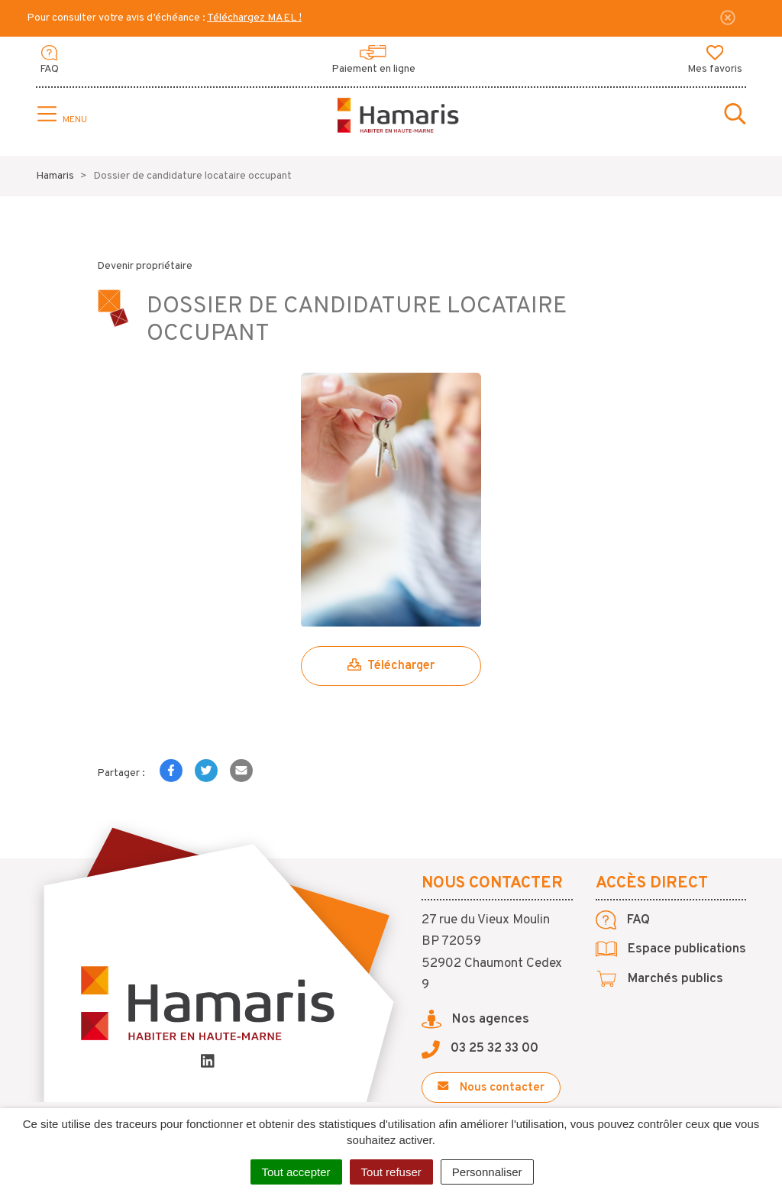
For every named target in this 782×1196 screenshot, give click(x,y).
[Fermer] (727, 17)
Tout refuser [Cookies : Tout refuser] (391, 1171)
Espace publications (671, 949)
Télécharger (391, 666)
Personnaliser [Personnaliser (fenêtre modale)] (487, 1171)
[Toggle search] (735, 115)
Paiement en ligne (373, 60)
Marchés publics (659, 979)
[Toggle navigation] (60, 115)
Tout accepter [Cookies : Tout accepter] (296, 1171)
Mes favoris (714, 60)
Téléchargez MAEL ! (254, 17)
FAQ (49, 60)
